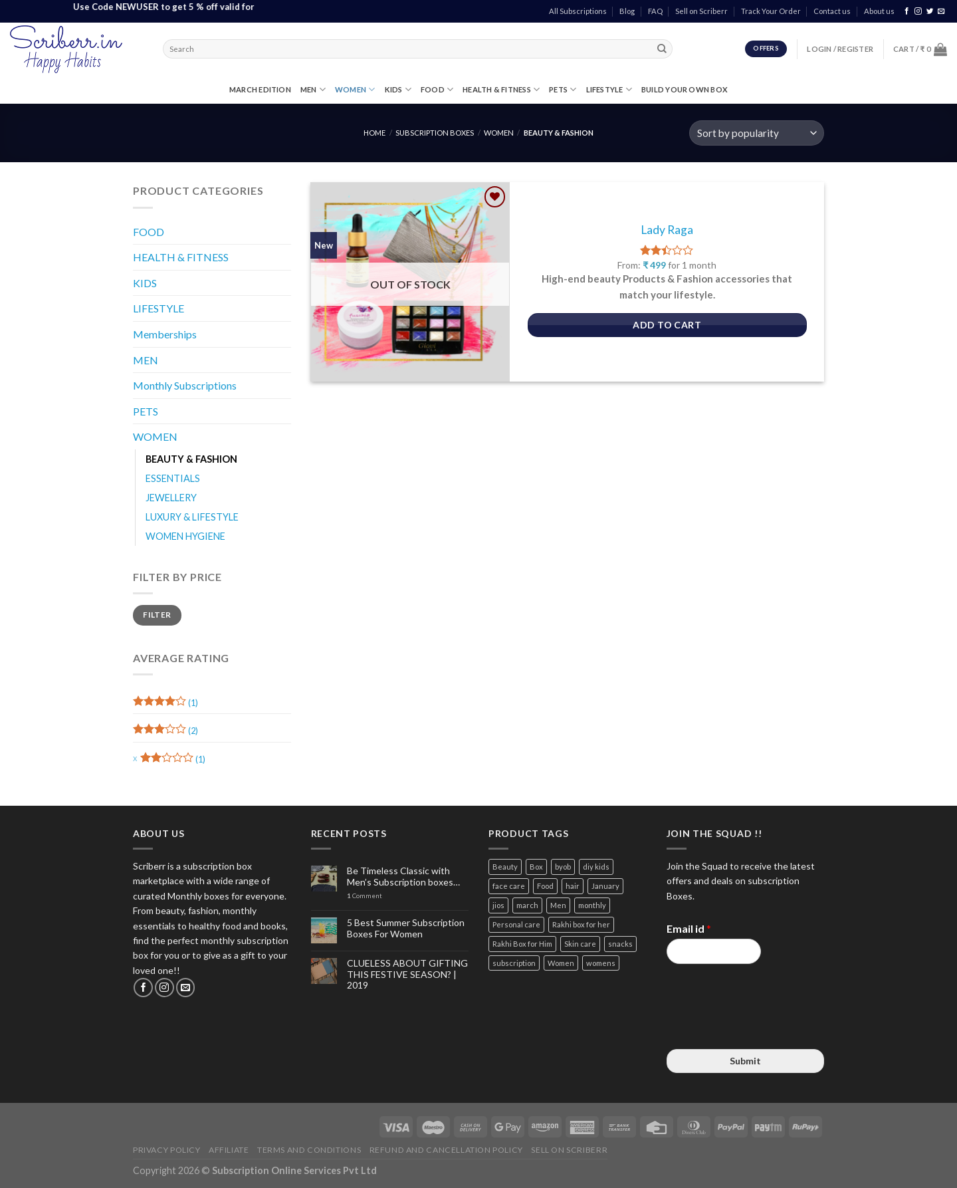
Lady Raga (667, 230)
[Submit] (663, 49)
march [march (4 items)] (527, 905)
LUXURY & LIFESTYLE (192, 517)
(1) (165, 704)
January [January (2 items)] (605, 886)
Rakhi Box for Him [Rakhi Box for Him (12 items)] (522, 943)
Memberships (165, 334)
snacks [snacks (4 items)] (620, 943)
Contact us (832, 11)
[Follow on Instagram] (918, 11)
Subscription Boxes (434, 132)
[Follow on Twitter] (930, 11)
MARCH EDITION (260, 89)
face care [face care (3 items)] (508, 886)
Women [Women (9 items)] (561, 963)
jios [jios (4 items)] (498, 905)
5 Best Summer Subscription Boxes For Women (406, 928)
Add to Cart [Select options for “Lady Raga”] (667, 324)
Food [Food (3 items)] (545, 886)
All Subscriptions (578, 11)
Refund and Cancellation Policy (446, 1150)
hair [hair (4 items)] (573, 886)
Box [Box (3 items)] (536, 866)
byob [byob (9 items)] (563, 866)
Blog (627, 11)
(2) (165, 732)
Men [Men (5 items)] (558, 905)
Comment (364, 895)
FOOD (437, 89)
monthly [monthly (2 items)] (592, 905)
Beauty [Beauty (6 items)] (505, 866)
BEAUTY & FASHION (191, 459)
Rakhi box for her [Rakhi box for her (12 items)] (581, 924)
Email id (689, 928)
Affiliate (229, 1150)
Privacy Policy (167, 1150)
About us (879, 11)
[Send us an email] (941, 11)
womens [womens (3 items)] (600, 963)
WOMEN (355, 89)
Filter (157, 615)
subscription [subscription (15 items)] (514, 963)
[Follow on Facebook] (906, 11)
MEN (313, 89)
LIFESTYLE (609, 89)
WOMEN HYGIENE (185, 536)
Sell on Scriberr (701, 11)
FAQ (655, 11)
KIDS (398, 89)
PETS (562, 89)
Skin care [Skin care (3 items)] (580, 943)
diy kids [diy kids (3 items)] (596, 866)
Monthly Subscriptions (185, 385)
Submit (745, 1060)
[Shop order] (756, 133)
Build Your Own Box (684, 89)
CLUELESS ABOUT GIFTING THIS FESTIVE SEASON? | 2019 (407, 974)
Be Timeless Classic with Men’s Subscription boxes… (403, 877)
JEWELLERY (171, 497)
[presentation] (768, 1027)
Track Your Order (771, 11)
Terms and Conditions (309, 1150)
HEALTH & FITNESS (501, 89)
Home (374, 132)
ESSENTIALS (173, 478)
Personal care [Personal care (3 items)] (516, 924)
